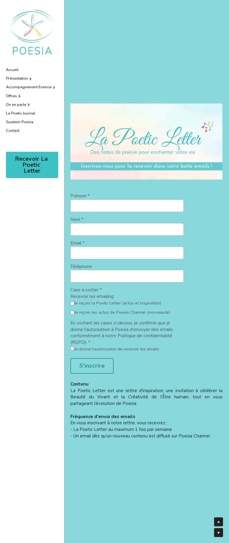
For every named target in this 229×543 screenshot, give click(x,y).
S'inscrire (92, 366)
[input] (127, 205)
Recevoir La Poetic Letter (32, 165)
